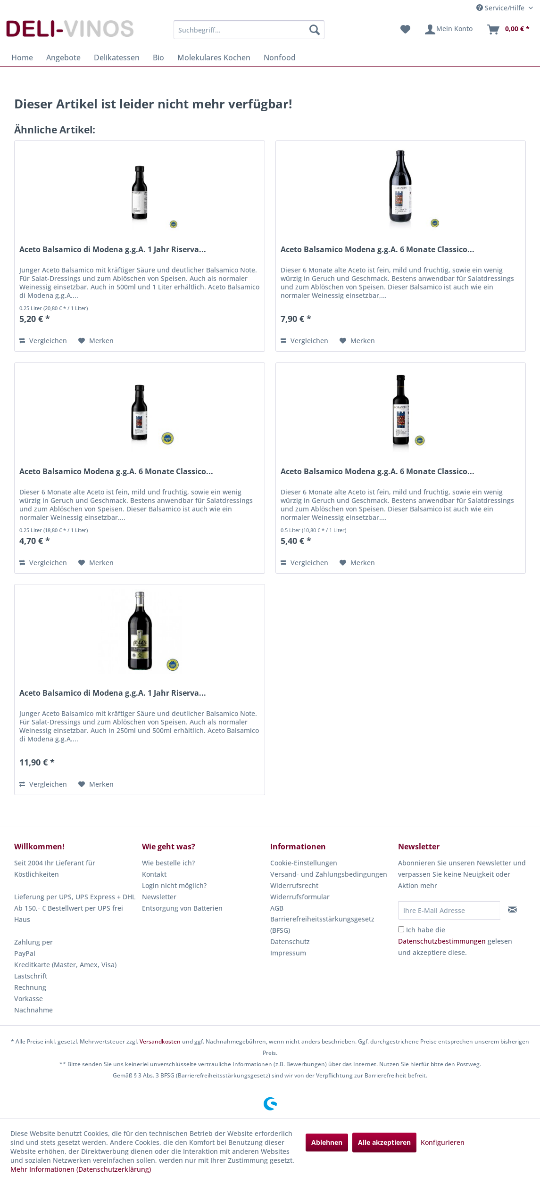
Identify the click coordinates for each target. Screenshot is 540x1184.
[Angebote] (63, 57)
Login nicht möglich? (174, 885)
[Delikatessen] (116, 57)
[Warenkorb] (508, 29)
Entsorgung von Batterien (182, 908)
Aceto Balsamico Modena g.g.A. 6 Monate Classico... (377, 250)
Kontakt (154, 874)
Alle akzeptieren (384, 1142)
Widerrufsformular (300, 896)
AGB (276, 908)
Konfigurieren (443, 1142)
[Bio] (158, 57)
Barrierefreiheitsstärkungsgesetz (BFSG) (322, 924)
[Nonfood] (279, 57)
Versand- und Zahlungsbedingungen (328, 874)
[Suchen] (314, 29)
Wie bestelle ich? (168, 862)
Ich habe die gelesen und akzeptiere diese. (455, 941)
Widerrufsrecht (294, 885)
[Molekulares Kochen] (214, 57)
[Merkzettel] (405, 29)
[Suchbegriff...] (249, 29)
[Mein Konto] (448, 29)
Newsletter (159, 896)
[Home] (22, 57)
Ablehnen (326, 1142)
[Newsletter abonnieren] (512, 910)
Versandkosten (160, 1041)
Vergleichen (43, 340)
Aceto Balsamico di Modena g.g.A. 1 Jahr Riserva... (112, 250)
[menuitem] (249, 29)
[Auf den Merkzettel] (96, 340)
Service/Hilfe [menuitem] (501, 7)
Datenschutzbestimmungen (442, 941)
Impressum (288, 952)
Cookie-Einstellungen (303, 862)
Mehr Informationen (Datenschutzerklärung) (80, 1169)
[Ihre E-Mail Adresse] (449, 910)
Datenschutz (290, 941)
